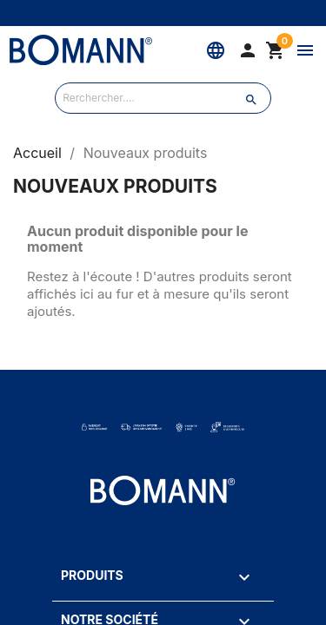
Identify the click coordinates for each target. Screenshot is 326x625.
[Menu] (305, 50)
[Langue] (215, 50)
